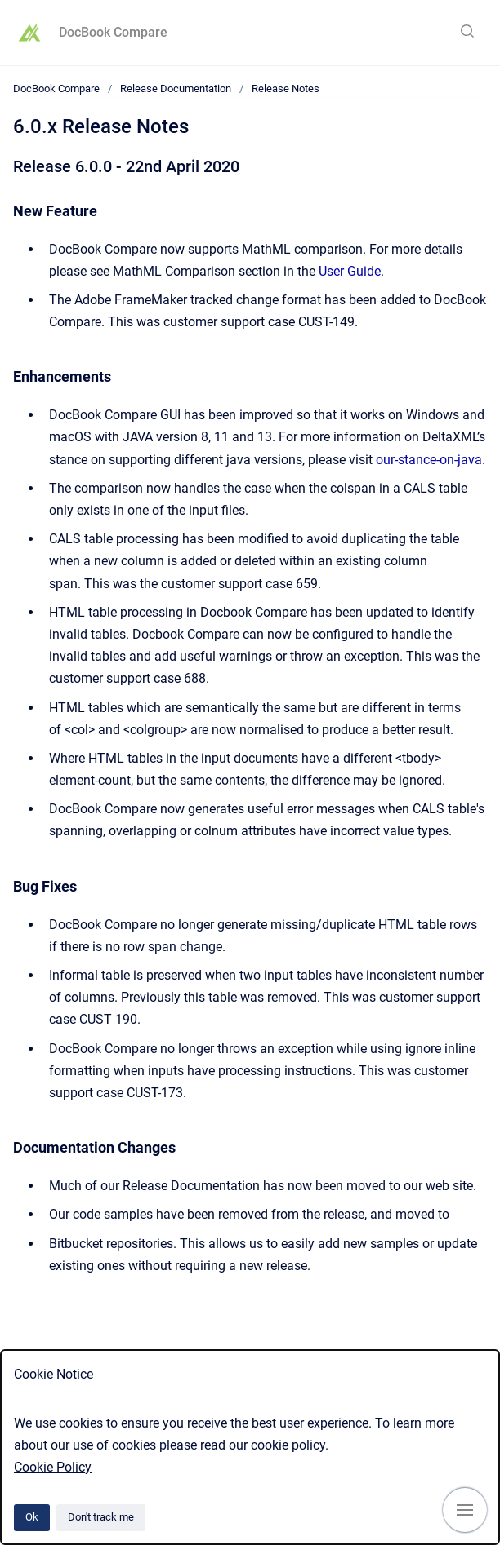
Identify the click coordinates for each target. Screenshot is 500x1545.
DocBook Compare (113, 32)
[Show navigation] (465, 1510)
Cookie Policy (53, 1467)
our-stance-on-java (429, 459)
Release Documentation (175, 88)
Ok (31, 1517)
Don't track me (101, 1517)
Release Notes (285, 88)
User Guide (350, 271)
